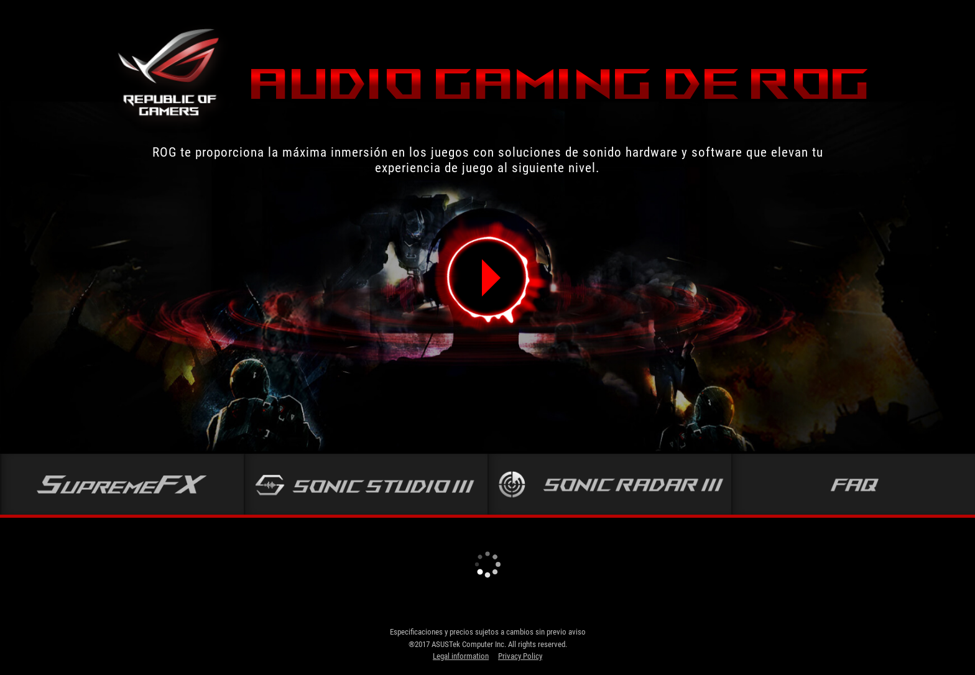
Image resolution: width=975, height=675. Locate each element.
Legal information (461, 656)
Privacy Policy (520, 656)
